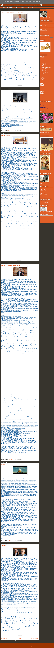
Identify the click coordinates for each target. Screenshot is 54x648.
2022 (42, 83)
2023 (42, 82)
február (43, 79)
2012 (42, 94)
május (43, 76)
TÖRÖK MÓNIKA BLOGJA (43, 194)
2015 (42, 91)
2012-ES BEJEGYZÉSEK (43, 26)
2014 (42, 92)
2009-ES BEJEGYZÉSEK (43, 22)
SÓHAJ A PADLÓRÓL (23, 7)
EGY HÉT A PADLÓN (5, 135)
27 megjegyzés (12, 459)
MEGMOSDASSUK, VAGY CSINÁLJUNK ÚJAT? (11, 265)
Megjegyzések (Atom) (21, 640)
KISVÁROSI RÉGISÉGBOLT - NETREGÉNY (12, 7)
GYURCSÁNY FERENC (31, 7)
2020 (42, 85)
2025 (42, 57)
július (42, 65)
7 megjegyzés (12, 130)
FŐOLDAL (3, 7)
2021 (42, 84)
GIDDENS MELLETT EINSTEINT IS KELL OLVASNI (12, 12)
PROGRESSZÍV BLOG (43, 193)
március (43, 78)
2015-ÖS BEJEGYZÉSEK (43, 30)
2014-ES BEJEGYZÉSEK (43, 29)
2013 (42, 93)
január (43, 80)
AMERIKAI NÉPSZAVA (43, 190)
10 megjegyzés (12, 540)
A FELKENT (3, 545)
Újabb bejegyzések (4, 638)
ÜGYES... (3, 90)
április (43, 77)
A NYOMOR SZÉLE (43, 189)
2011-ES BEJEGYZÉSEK (43, 25)
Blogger (31, 646)
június (43, 66)
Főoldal (19, 638)
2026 (42, 56)
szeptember (43, 63)
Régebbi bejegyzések (34, 638)
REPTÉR (3, 464)
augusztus (43, 64)
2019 (42, 86)
